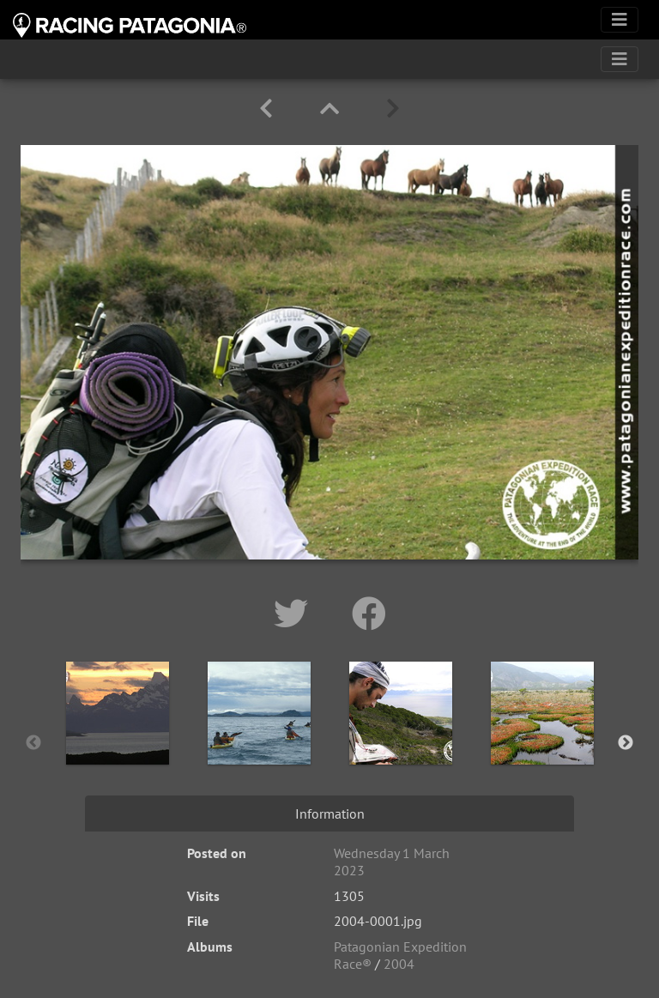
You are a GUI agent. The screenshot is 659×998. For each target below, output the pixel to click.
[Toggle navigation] (619, 20)
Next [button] (625, 743)
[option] (117, 740)
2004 (399, 963)
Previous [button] (33, 743)
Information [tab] (330, 813)
